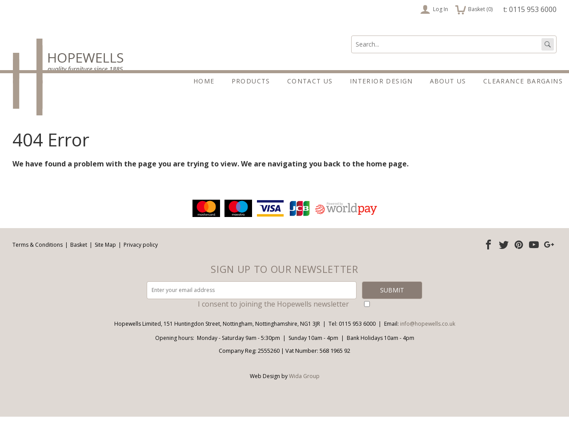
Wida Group (304, 385)
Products (251, 81)
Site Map (105, 254)
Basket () (474, 9)
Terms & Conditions (37, 254)
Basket (78, 254)
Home (204, 81)
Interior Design (381, 81)
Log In (434, 9)
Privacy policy (141, 254)
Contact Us (310, 81)
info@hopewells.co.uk (427, 333)
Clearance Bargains (523, 81)
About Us (448, 81)
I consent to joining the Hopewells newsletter (273, 313)
